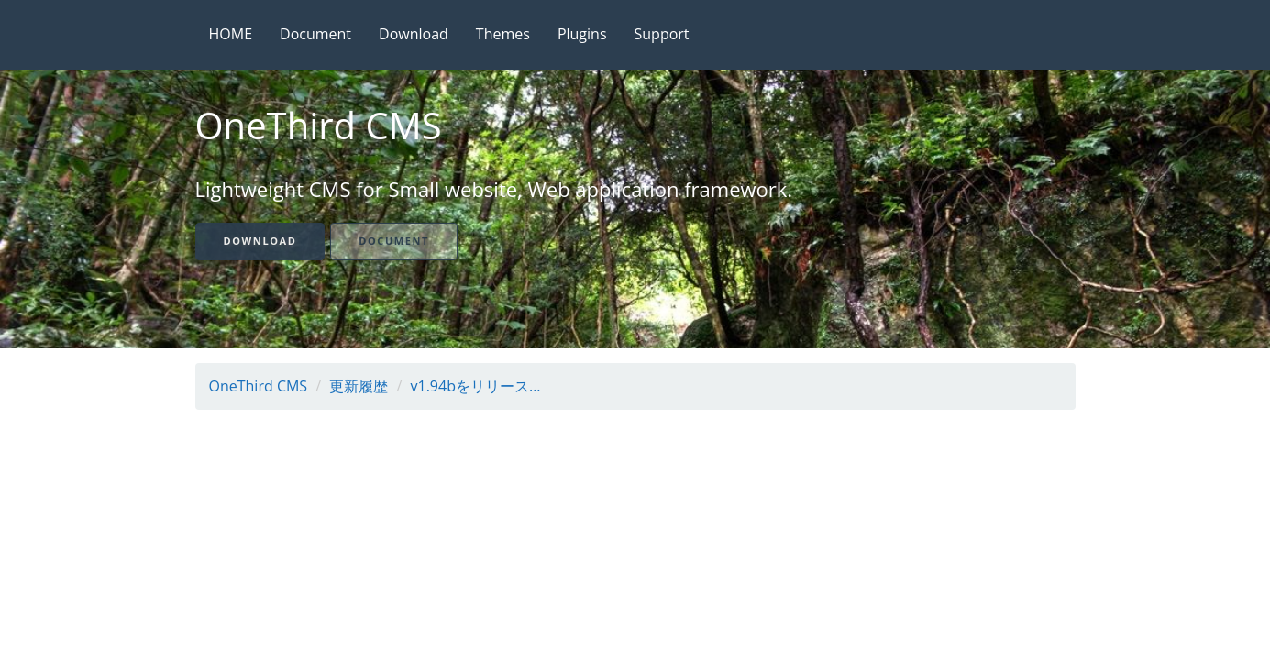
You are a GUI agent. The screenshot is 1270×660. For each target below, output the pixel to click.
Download (413, 34)
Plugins (582, 34)
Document (315, 34)
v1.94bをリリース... (476, 386)
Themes (503, 34)
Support (662, 34)
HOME (231, 34)
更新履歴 (358, 386)
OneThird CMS (258, 386)
